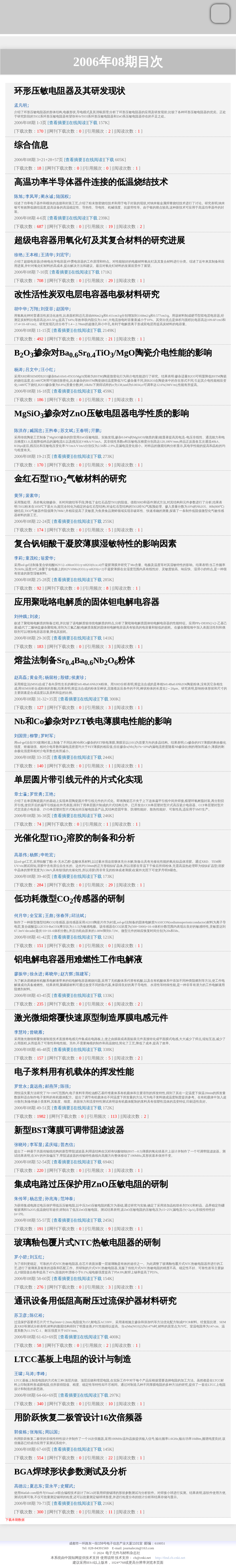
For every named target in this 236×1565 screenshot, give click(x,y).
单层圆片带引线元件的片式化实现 (78, 779)
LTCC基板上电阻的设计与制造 (72, 1359)
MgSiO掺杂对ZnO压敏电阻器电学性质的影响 (101, 413)
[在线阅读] (78, 122)
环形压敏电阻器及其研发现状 (69, 91)
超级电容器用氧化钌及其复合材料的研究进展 (99, 240)
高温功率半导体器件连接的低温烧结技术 (91, 182)
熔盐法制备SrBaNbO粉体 (74, 660)
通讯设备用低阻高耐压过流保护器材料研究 (95, 1301)
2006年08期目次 (118, 62)
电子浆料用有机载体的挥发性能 (74, 1072)
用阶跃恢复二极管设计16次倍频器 (78, 1417)
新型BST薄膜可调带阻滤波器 (69, 1130)
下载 (93, 122)
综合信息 (31, 145)
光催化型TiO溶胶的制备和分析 (74, 838)
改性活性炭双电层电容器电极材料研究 (86, 294)
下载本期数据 (15, 1520)
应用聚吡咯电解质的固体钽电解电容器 (86, 602)
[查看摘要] (58, 122)
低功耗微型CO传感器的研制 (69, 898)
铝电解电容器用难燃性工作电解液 (78, 959)
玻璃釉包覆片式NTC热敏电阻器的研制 (87, 1242)
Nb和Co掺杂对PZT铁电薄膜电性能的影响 (93, 721)
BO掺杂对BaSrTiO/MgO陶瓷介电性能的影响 (113, 352)
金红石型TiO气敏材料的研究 (70, 478)
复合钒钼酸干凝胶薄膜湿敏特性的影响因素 (95, 543)
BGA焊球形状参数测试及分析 (70, 1471)
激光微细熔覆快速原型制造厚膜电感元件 (91, 1017)
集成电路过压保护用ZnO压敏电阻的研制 (91, 1184)
